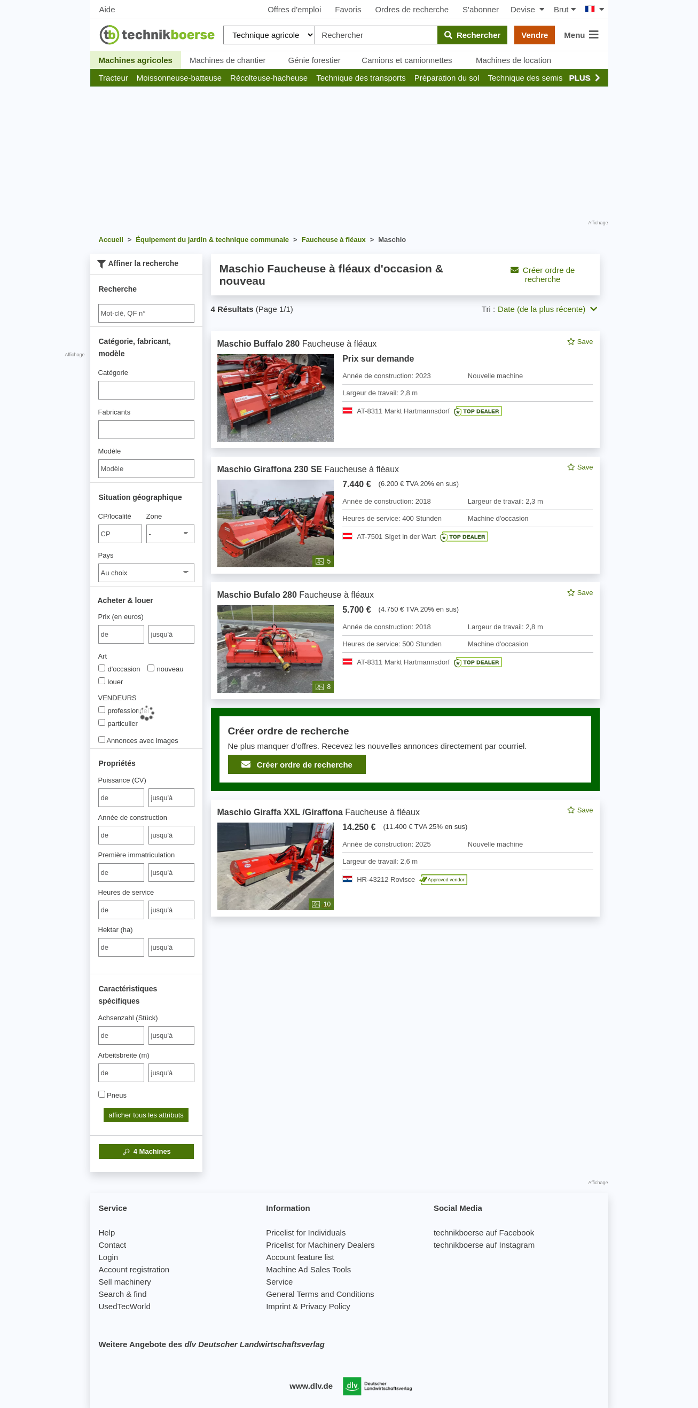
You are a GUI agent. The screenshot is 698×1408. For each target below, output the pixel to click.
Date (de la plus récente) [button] (547, 309)
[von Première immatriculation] (121, 872)
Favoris (348, 9)
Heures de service (126, 892)
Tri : (488, 309)
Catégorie (113, 373)
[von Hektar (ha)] (121, 947)
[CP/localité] (120, 534)
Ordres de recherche (412, 9)
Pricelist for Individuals (306, 1232)
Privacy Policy (325, 1306)
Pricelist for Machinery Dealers (320, 1244)
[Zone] (170, 534)
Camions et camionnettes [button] (407, 60)
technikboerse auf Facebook (484, 1232)
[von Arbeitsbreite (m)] (121, 1072)
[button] (113, 78)
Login (109, 1257)
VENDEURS (117, 698)
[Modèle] (146, 468)
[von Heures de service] (121, 910)
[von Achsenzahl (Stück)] (121, 1035)
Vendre (534, 35)
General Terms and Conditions (320, 1294)
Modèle (109, 451)
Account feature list (300, 1257)
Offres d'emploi (294, 9)
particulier (118, 723)
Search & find (123, 1294)
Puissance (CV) (122, 780)
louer (110, 681)
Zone (154, 516)
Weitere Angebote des (212, 1344)
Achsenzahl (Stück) (128, 1018)
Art (102, 656)
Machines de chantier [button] (228, 60)
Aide (107, 9)
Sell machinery (125, 1281)
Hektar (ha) (115, 930)
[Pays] (146, 573)
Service (279, 1281)
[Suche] (146, 313)
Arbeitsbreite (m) (124, 1055)
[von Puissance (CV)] (121, 797)
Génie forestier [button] (314, 60)
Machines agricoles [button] (135, 60)
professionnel (123, 710)
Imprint (278, 1306)
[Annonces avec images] (101, 739)
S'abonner (480, 9)
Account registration (134, 1269)
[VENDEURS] (101, 709)
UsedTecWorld (125, 1306)
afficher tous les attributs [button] (146, 1115)
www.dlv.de (311, 1385)
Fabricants (114, 412)
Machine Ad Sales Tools (308, 1269)
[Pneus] (101, 1094)
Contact (113, 1244)
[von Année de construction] (121, 835)
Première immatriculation (136, 855)
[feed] (405, 624)
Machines (146, 1151)
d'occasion (119, 668)
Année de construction (132, 817)
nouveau (165, 668)
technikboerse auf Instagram (484, 1244)
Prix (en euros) (121, 617)
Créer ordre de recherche (543, 274)
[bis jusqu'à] (171, 634)
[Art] (101, 667)
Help (107, 1232)
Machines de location (513, 60)
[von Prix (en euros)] (121, 634)
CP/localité (114, 516)
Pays (106, 555)
